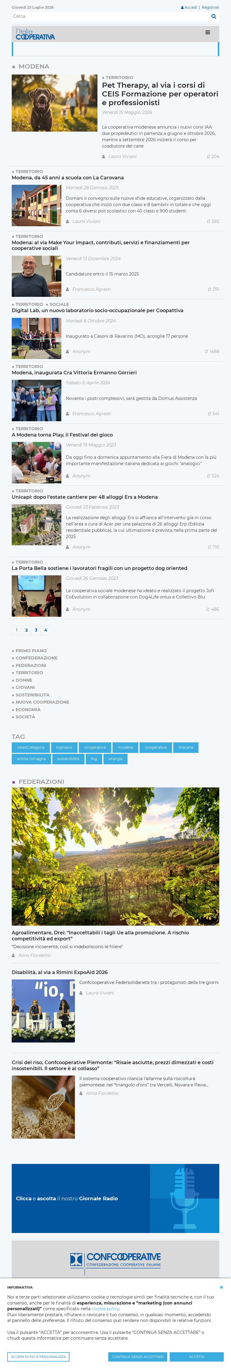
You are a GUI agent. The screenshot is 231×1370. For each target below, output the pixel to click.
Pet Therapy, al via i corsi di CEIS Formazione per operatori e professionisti (160, 94)
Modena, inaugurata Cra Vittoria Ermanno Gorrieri (74, 373)
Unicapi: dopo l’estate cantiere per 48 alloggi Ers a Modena (85, 497)
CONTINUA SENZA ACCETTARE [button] (138, 1357)
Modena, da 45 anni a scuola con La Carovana (68, 178)
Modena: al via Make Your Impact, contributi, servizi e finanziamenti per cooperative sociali (101, 245)
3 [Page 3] (36, 630)
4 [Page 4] (45, 630)
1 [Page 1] (16, 630)
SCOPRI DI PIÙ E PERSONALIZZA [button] (38, 1357)
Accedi (191, 7)
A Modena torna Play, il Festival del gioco (62, 435)
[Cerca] (110, 16)
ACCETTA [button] (197, 1357)
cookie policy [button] (105, 1308)
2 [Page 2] (26, 630)
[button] (221, 1287)
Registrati (210, 7)
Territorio (119, 77)
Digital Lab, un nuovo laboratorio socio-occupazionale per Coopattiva (97, 310)
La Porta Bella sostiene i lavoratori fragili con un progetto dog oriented (99, 568)
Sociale (59, 304)
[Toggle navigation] (207, 34)
